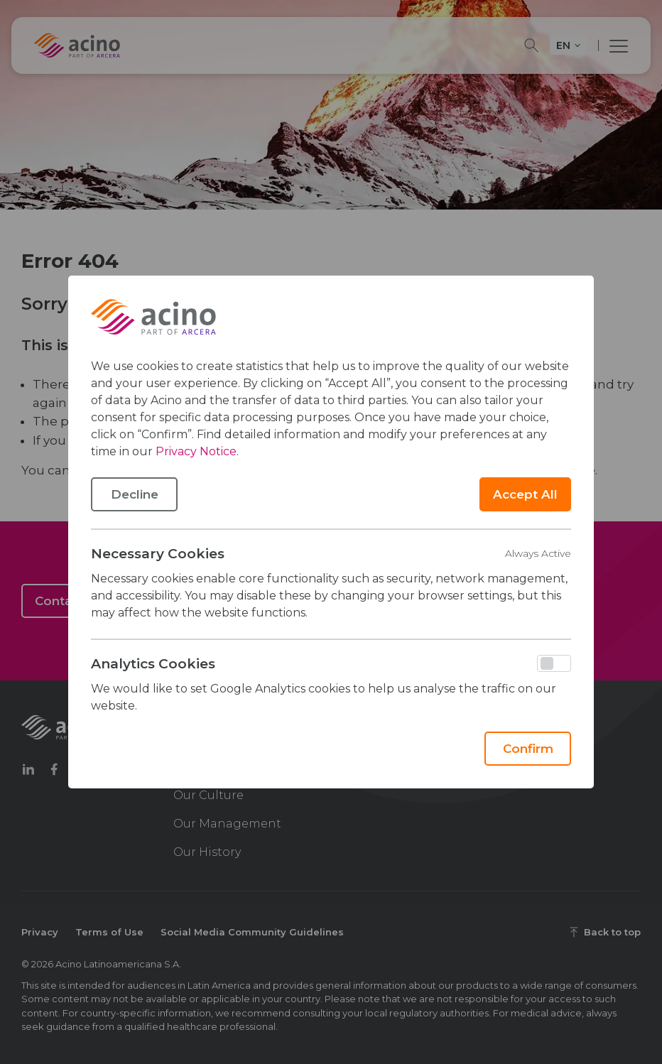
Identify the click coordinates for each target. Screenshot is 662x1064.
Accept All (525, 494)
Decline (134, 494)
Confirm (528, 749)
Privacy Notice (196, 451)
